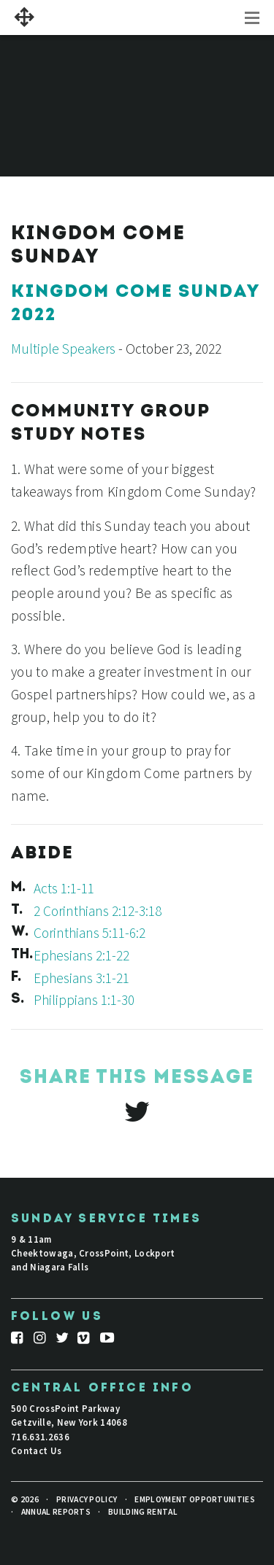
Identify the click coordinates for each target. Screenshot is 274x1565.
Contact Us (36, 1450)
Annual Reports (56, 1512)
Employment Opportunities (194, 1499)
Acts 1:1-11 (64, 888)
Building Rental (143, 1512)
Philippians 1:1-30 (84, 1000)
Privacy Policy (86, 1499)
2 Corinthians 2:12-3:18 (97, 911)
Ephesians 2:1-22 (81, 955)
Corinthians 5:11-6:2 (89, 932)
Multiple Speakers (63, 348)
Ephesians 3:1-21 (81, 978)
